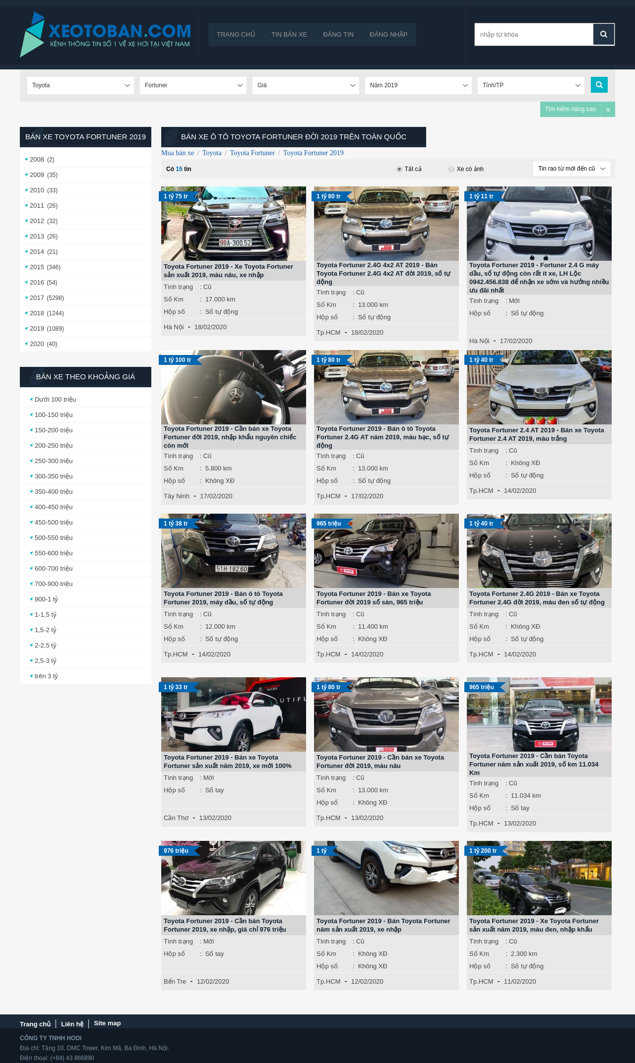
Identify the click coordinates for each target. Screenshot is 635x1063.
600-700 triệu (53, 568)
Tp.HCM (328, 332)
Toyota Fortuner (252, 153)
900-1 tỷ (46, 599)
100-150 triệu (53, 414)
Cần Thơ (176, 818)
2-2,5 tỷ (46, 645)
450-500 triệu (53, 522)
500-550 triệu (53, 537)
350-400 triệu (53, 491)
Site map (107, 1023)
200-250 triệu (53, 445)
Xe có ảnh (466, 169)
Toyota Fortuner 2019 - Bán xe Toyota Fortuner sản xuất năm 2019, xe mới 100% (228, 761)
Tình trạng (178, 287)
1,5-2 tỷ (46, 630)
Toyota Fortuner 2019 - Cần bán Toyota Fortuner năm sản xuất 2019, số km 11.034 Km (533, 764)
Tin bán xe (289, 34)
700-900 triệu (53, 584)
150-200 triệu (53, 430)
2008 (37, 159)
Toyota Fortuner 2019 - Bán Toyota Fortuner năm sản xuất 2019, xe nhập (383, 925)
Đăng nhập (389, 34)
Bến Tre (175, 981)
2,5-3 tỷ (46, 660)
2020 (37, 344)
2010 (37, 190)
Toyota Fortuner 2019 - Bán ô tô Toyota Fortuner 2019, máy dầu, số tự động (223, 598)
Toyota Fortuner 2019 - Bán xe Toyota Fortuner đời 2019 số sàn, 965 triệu (374, 598)
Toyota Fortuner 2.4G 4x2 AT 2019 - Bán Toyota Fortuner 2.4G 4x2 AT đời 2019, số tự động (383, 273)
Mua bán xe (177, 153)
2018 (37, 313)
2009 (37, 174)
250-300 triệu (53, 461)
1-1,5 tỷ (46, 614)
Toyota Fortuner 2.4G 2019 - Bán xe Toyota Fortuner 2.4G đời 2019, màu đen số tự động (537, 598)
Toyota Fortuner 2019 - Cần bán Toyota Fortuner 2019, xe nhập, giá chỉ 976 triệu (225, 925)
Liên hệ (72, 1024)
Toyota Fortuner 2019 (313, 153)
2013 (37, 236)
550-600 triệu (53, 553)
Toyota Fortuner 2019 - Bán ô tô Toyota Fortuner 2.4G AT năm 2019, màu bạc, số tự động (383, 437)
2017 (37, 297)
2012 (37, 221)
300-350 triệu (53, 476)
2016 (37, 282)
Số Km (174, 299)
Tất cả (409, 169)
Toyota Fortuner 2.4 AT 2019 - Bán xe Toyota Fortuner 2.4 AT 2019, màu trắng (536, 434)
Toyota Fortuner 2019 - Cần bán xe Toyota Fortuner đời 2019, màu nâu (380, 761)
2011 (37, 205)
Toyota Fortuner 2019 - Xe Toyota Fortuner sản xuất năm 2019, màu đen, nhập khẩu (534, 925)
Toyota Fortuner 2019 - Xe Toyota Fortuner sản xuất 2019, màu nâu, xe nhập (228, 271)
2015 (37, 267)
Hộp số (174, 311)
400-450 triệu (53, 507)
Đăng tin (338, 34)
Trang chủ (236, 34)
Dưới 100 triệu (55, 399)
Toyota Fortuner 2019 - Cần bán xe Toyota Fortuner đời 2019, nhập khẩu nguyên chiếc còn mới (230, 437)
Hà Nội (174, 327)
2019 (37, 328)
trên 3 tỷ (46, 676)
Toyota (212, 153)
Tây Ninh (177, 496)
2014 (37, 251)
